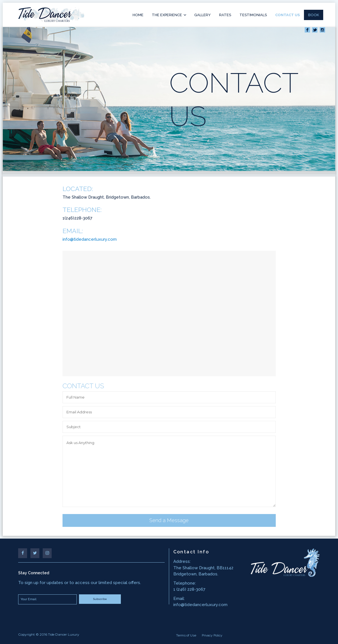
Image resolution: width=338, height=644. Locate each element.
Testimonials (253, 15)
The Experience (167, 15)
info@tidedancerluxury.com (90, 239)
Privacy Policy (212, 635)
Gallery (202, 15)
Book (313, 15)
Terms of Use (186, 635)
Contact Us (287, 15)
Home (138, 15)
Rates (225, 15)
